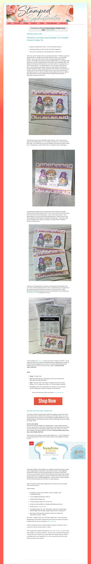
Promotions (34, 23)
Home (9, 23)
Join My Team (63, 23)
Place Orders (17, 23)
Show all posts (50, 30)
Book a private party (52, 23)
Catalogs (26, 23)
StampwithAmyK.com (32, 292)
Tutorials (42, 23)
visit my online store (59, 392)
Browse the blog (52, 521)
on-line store (40, 360)
